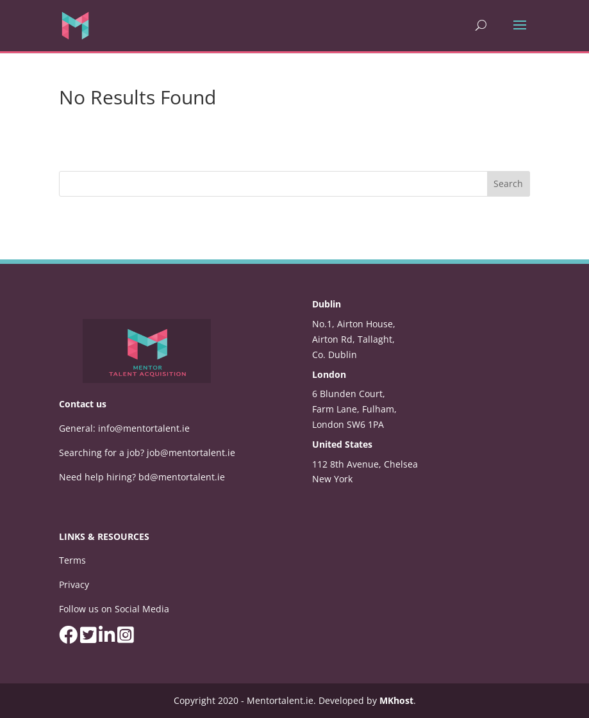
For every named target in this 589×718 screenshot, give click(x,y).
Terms (72, 560)
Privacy (74, 584)
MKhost (396, 700)
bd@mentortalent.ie (181, 477)
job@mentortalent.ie (191, 452)
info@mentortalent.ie (144, 428)
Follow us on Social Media (114, 609)
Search (508, 183)
